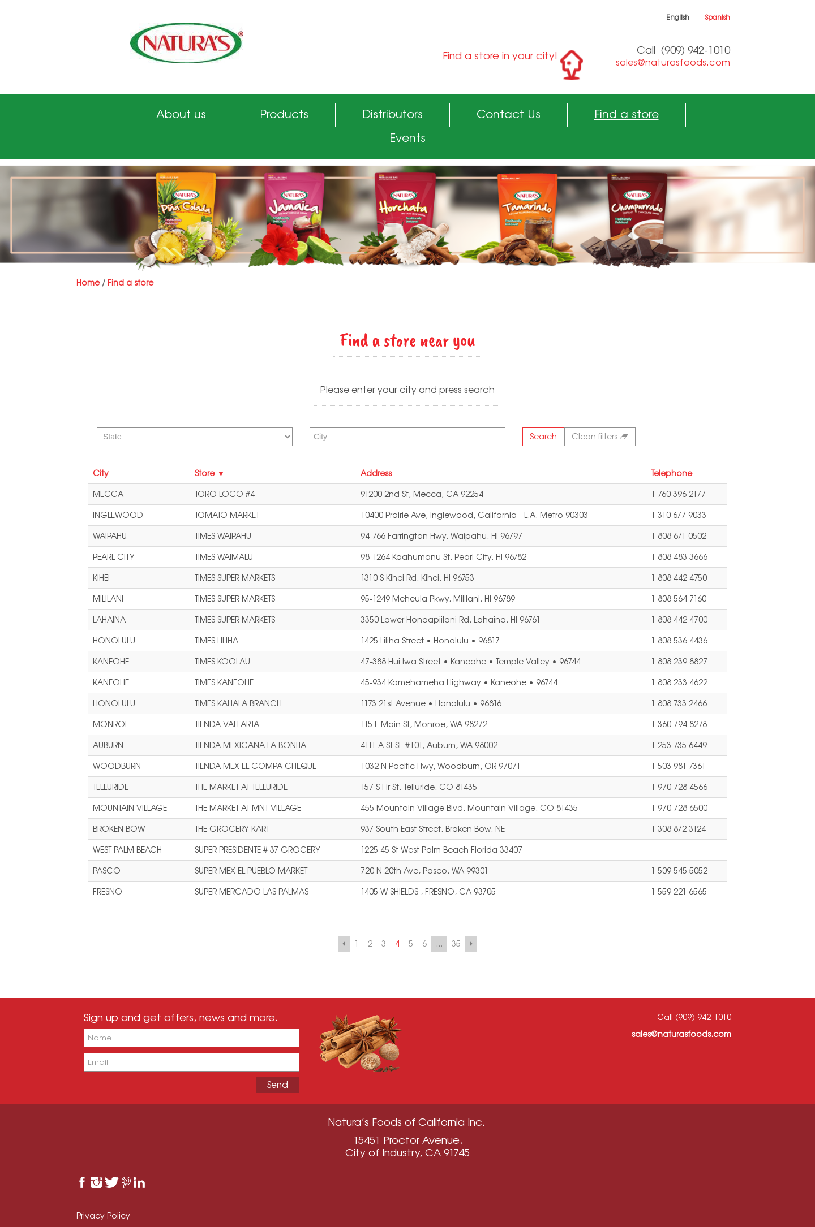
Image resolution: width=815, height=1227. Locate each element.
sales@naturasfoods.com (673, 62)
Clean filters (600, 436)
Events (407, 138)
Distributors (392, 114)
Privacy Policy (103, 1215)
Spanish (717, 17)
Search (543, 436)
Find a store (626, 114)
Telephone (671, 473)
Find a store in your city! (500, 55)
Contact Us (509, 114)
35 (456, 943)
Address (376, 473)
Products (284, 114)
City (101, 473)
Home (88, 282)
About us (181, 114)
